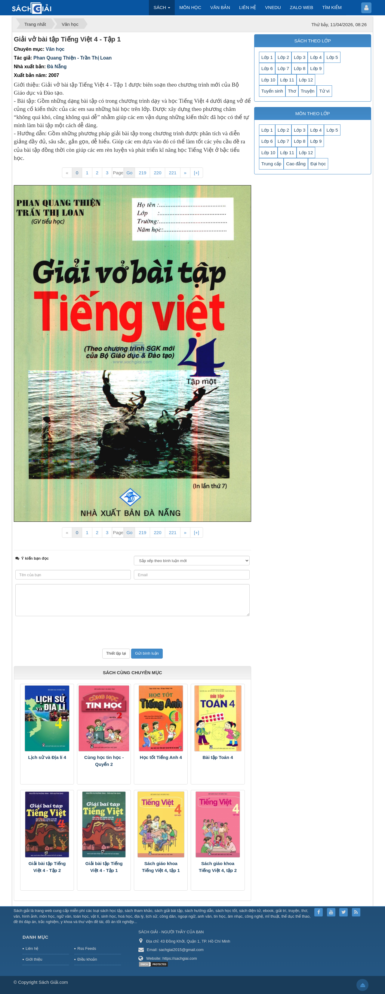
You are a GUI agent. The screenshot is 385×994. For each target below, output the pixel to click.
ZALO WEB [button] (301, 7)
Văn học (55, 49)
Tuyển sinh (272, 90)
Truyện (308, 90)
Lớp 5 (332, 57)
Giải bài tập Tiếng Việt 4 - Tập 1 (104, 867)
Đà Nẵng (56, 66)
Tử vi (324, 90)
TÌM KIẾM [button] (332, 7)
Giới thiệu (34, 959)
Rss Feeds (86, 948)
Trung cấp (271, 163)
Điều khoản (87, 959)
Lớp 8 (299, 68)
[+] (196, 172)
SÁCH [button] (161, 9)
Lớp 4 (316, 57)
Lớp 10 (268, 79)
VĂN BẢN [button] (220, 7)
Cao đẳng (296, 163)
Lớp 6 (267, 68)
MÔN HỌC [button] (190, 7)
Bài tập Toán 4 (218, 757)
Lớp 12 (306, 79)
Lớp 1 (267, 57)
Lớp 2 (283, 57)
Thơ (292, 90)
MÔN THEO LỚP (312, 113)
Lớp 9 (316, 68)
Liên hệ (32, 948)
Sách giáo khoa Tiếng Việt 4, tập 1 (161, 867)
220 (157, 172)
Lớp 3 (299, 57)
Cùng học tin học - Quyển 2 (104, 761)
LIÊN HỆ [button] (247, 7)
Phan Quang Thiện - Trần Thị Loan (72, 57)
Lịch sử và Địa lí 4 (47, 757)
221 (172, 172)
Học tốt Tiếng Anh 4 (161, 757)
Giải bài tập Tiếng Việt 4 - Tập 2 (47, 867)
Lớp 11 (287, 79)
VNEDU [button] (273, 7)
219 (142, 172)
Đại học (318, 163)
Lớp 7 (283, 68)
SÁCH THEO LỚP (312, 40)
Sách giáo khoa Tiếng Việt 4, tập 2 (218, 867)
